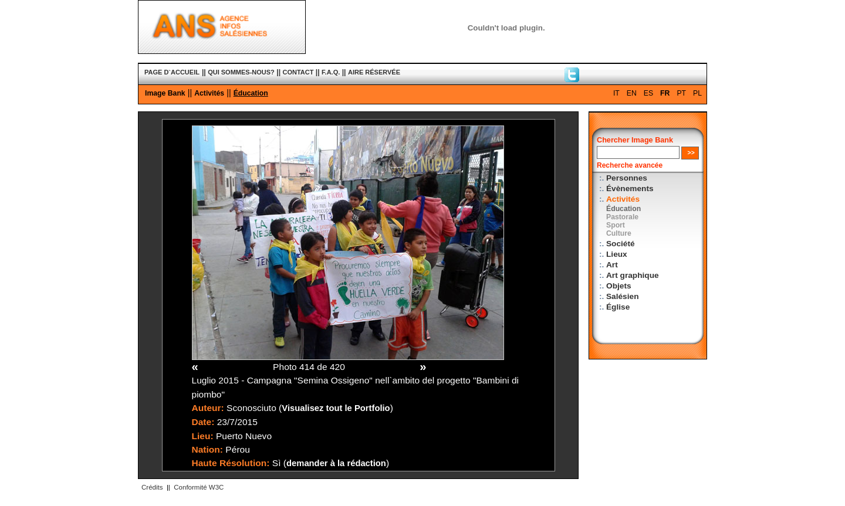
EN (632, 93)
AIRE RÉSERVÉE (374, 72)
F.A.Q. (331, 72)
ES (648, 93)
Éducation (251, 93)
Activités (209, 93)
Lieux (616, 254)
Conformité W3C (199, 487)
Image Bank (165, 93)
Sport (615, 225)
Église (618, 307)
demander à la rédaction (336, 463)
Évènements (630, 188)
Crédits (152, 487)
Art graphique (632, 275)
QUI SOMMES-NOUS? (241, 72)
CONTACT (298, 72)
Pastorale (622, 217)
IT (616, 93)
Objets (618, 285)
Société (620, 243)
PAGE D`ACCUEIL (172, 72)
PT (681, 93)
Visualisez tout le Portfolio (336, 408)
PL (697, 93)
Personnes (626, 178)
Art (612, 264)
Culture (618, 233)
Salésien (622, 296)
